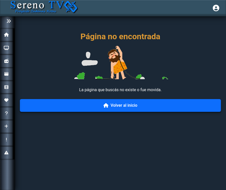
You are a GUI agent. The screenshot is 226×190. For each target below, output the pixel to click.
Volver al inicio (120, 105)
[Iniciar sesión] (216, 8)
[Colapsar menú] (7, 21)
